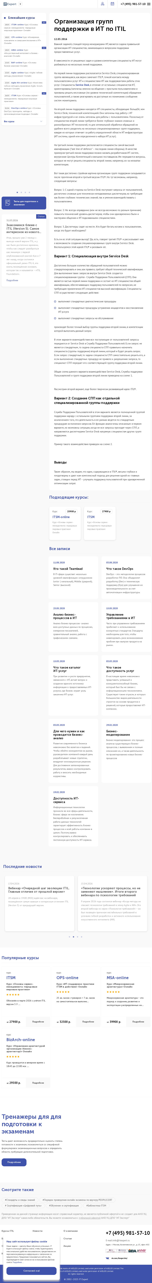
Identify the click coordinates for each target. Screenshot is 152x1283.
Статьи (67, 1238)
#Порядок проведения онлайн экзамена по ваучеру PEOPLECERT (77, 1199)
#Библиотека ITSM (96, 1205)
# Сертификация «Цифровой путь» (23, 1205)
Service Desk (82, 84)
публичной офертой (89, 1217)
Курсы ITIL (8, 1231)
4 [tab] (30, 193)
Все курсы (23, 121)
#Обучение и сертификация (64, 1205)
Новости (38, 1231)
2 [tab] (22, 193)
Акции (67, 1246)
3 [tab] (26, 193)
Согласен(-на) (31, 1270)
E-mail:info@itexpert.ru (118, 1240)
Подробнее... (18, 1262)
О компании (70, 1231)
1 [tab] (18, 193)
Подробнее (38, 1021)
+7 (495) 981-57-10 (133, 4)
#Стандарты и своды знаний (20, 1199)
